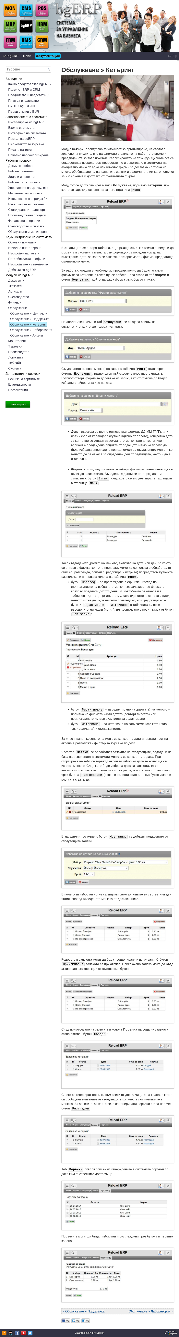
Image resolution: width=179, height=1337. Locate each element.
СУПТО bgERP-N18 (22, 106)
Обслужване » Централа (28, 313)
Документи (16, 280)
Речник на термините (24, 379)
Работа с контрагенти (24, 182)
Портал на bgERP (21, 138)
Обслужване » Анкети (26, 335)
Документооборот (21, 165)
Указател (15, 286)
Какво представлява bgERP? (29, 84)
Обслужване (17, 308)
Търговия (15, 346)
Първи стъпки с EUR (23, 111)
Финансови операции (24, 220)
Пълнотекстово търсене (26, 144)
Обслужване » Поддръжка (30, 319)
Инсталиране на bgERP (26, 122)
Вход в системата (21, 127)
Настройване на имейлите (28, 264)
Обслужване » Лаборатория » (151, 1311)
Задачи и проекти (21, 176)
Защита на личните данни (89, 1333)
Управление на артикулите (28, 187)
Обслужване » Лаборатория (31, 330)
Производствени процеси (27, 215)
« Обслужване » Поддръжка (83, 1311)
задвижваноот (171, 1332)
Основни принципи (22, 242)
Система (14, 368)
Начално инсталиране (25, 248)
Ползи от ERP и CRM (24, 89)
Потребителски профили (26, 259)
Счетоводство (18, 297)
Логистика (15, 357)
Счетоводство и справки (26, 226)
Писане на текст (20, 149)
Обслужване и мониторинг (28, 231)
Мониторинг (17, 341)
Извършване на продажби (27, 198)
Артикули (15, 291)
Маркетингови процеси (25, 193)
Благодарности (19, 384)
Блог (27, 56)
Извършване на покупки (26, 204)
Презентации (18, 390)
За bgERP (10, 56)
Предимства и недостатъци (28, 95)
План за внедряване (23, 100)
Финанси (14, 302)
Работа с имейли (21, 171)
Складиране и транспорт (26, 209)
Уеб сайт (14, 363)
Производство (18, 352)
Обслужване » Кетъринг (28, 324)
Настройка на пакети (24, 253)
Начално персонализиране (28, 155)
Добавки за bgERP (22, 270)
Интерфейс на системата (27, 133)
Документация (48, 56)
